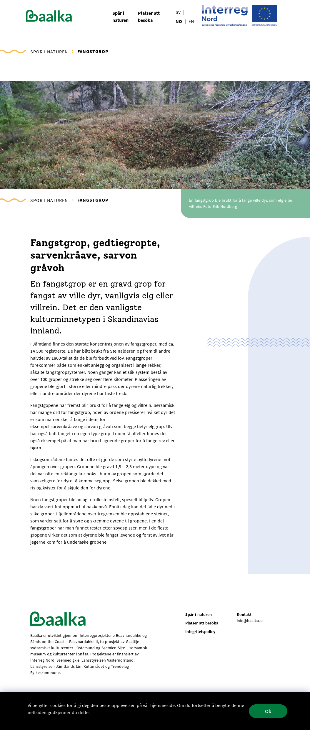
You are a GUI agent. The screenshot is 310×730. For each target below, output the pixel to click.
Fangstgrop (93, 51)
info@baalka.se (250, 620)
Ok (268, 711)
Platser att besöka (201, 623)
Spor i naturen (49, 52)
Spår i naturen (198, 614)
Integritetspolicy (200, 631)
